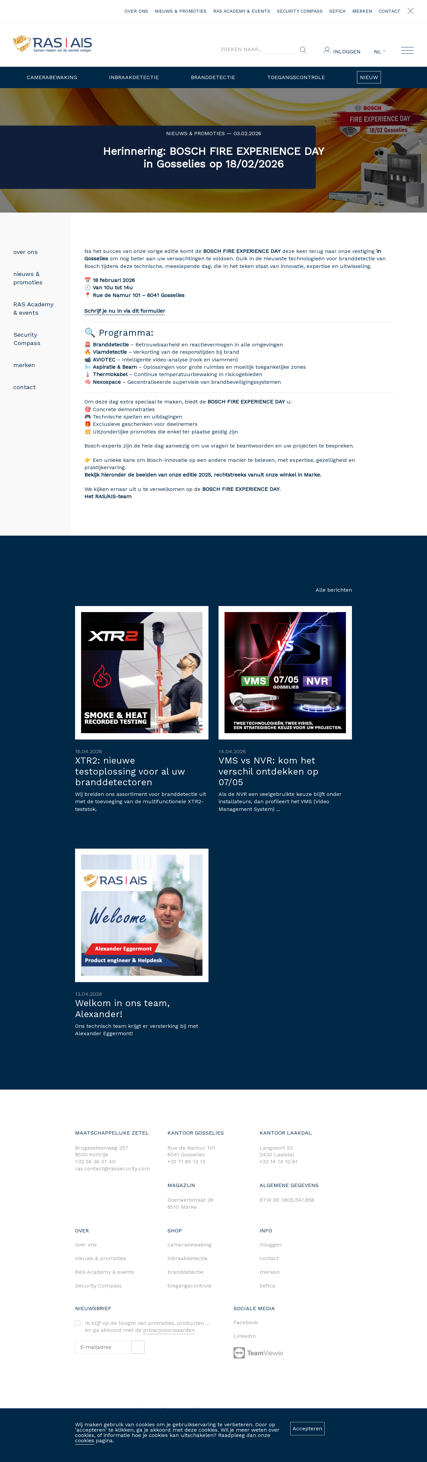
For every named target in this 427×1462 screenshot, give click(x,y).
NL (380, 51)
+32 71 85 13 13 (186, 1161)
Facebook (246, 1322)
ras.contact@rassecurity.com (112, 1168)
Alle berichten (334, 590)
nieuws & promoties (180, 11)
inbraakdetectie (187, 1258)
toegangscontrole (189, 1285)
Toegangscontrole (296, 77)
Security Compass (300, 11)
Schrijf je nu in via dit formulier (98, 311)
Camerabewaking (52, 77)
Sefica (337, 11)
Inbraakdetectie (134, 77)
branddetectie (185, 1272)
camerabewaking (189, 1244)
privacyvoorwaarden (169, 1330)
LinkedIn (245, 1336)
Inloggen (347, 51)
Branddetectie (213, 77)
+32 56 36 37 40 (95, 1161)
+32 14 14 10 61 (279, 1161)
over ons (136, 11)
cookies (84, 1440)
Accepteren (307, 1428)
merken (362, 11)
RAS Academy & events (241, 11)
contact (390, 11)
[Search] (259, 49)
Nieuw (369, 77)
